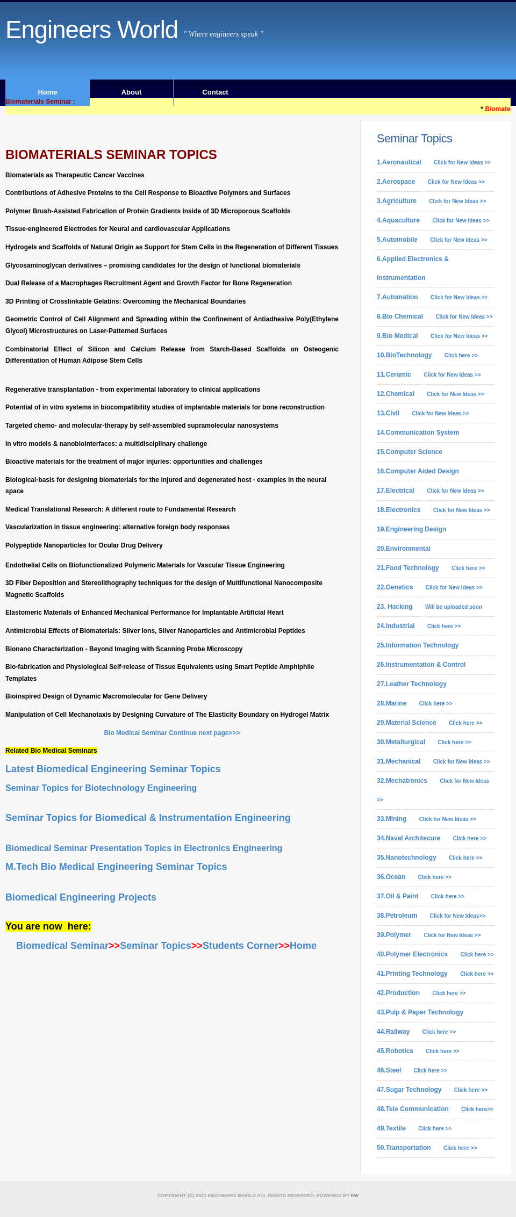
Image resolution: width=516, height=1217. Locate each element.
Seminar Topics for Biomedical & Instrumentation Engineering (148, 817)
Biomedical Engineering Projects (80, 897)
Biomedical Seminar (61, 945)
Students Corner (240, 945)
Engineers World (91, 30)
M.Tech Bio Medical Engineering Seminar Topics (116, 866)
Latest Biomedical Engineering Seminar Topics (114, 769)
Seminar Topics (155, 945)
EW (355, 1195)
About (131, 92)
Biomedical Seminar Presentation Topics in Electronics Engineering (143, 848)
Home (47, 92)
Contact (215, 92)
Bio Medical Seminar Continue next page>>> (172, 733)
